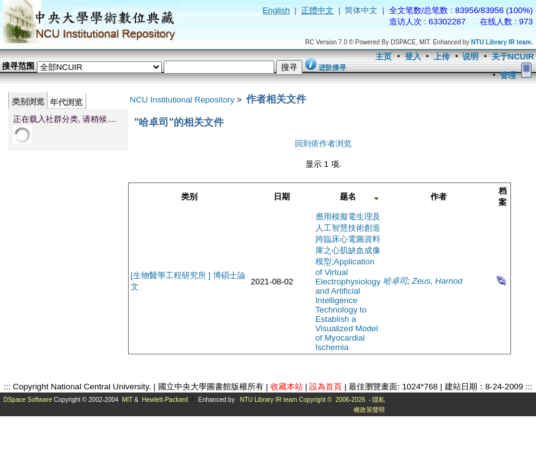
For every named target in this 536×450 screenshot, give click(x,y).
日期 (282, 196)
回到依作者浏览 (323, 143)
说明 (470, 56)
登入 (413, 56)
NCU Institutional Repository (182, 99)
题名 (348, 196)
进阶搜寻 (332, 67)
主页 (383, 56)
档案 (503, 196)
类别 (189, 196)
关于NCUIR (513, 56)
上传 (442, 56)
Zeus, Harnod (437, 281)
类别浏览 (28, 101)
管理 (508, 75)
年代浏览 (66, 102)
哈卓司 (395, 281)
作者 (438, 196)
